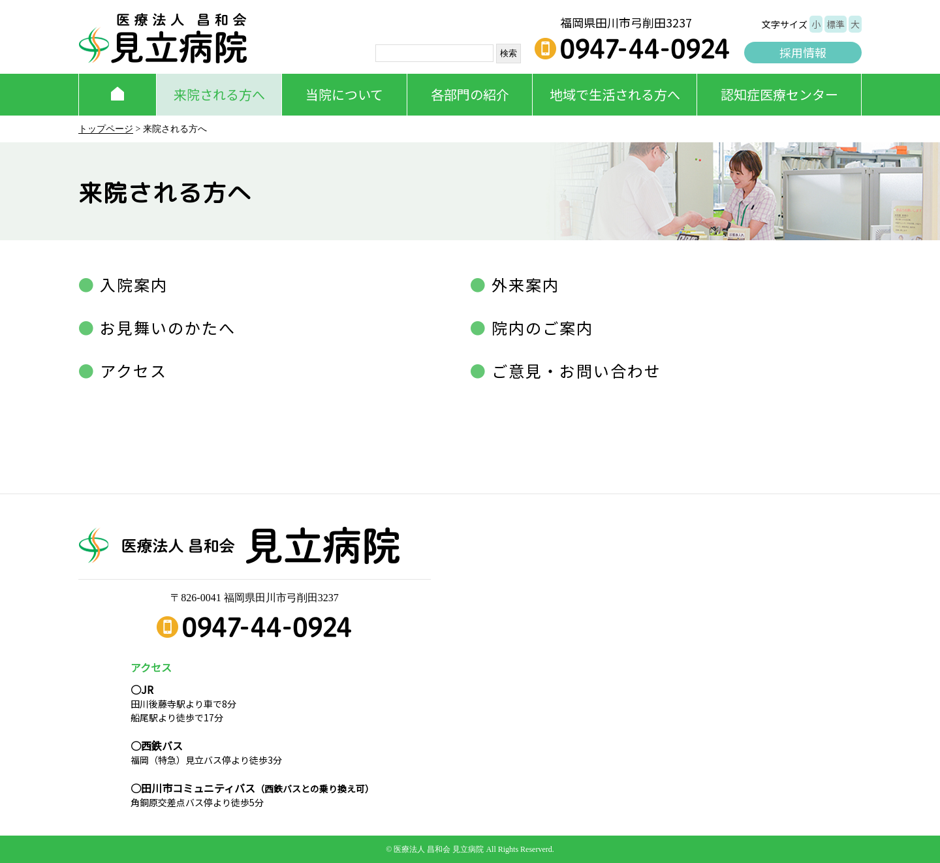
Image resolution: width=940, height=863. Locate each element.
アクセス (131, 370)
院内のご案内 (540, 327)
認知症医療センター (779, 94)
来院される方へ (219, 94)
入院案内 (131, 284)
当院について (344, 94)
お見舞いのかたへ (165, 327)
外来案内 (523, 284)
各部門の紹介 (470, 94)
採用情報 (802, 52)
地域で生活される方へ (615, 94)
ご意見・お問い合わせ (574, 370)
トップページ (105, 129)
